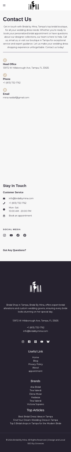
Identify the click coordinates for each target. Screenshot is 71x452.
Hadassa (35, 397)
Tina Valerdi (35, 390)
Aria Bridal (35, 387)
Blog (35, 360)
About (35, 367)
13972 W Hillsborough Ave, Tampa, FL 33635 (35, 320)
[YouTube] (41, 341)
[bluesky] (48, 341)
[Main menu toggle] (4, 5)
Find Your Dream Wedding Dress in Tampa (35, 420)
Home (35, 357)
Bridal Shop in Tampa (17, 305)
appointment (35, 371)
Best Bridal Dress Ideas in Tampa (35, 416)
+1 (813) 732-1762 (35, 327)
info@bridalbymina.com (35, 331)
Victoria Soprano (35, 404)
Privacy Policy (35, 364)
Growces (39, 443)
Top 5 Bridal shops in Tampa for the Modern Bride (35, 423)
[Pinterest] (35, 341)
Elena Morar (35, 394)
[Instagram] (23, 341)
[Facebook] (29, 341)
